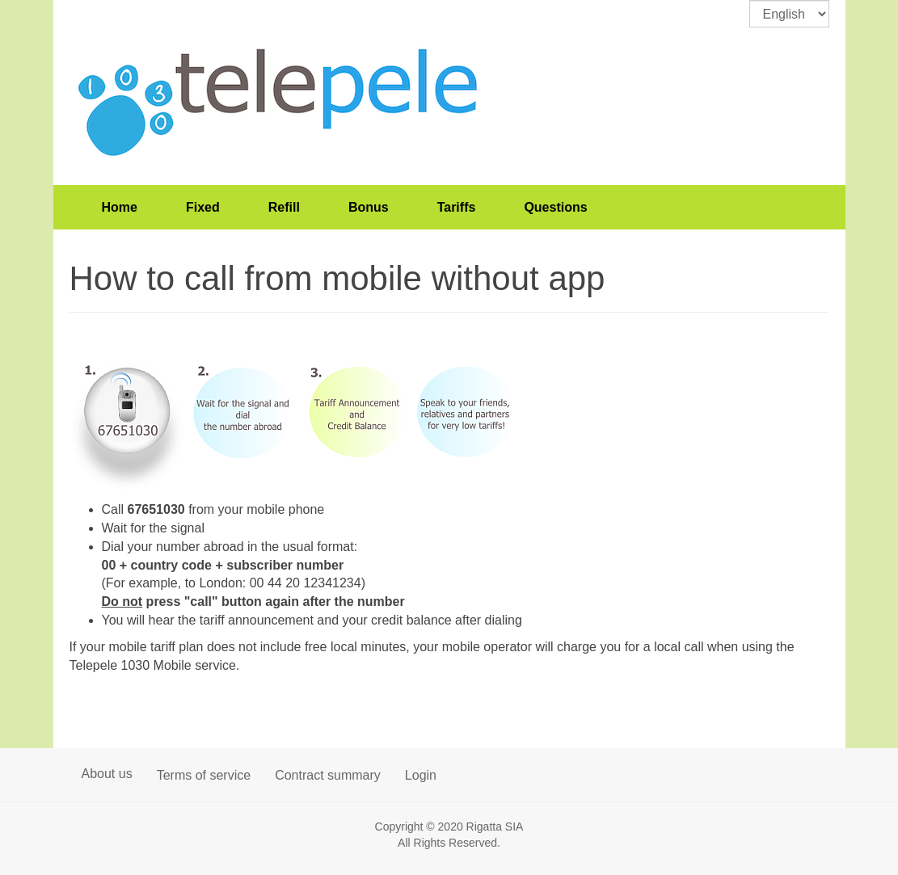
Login (420, 775)
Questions (555, 207)
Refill (284, 207)
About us (107, 773)
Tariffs (456, 207)
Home (119, 207)
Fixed (203, 207)
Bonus (368, 207)
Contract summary (328, 775)
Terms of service (204, 775)
